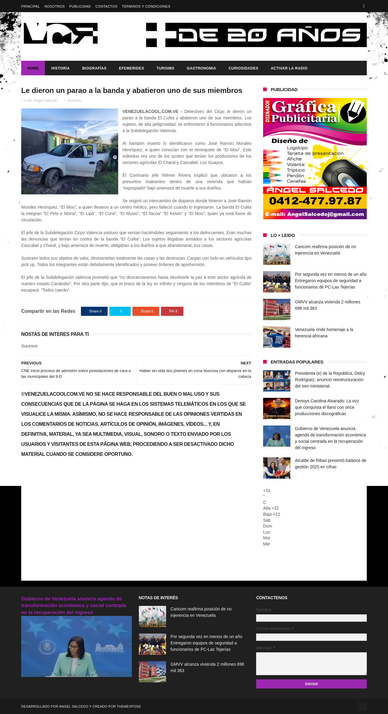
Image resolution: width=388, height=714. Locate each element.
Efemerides (131, 68)
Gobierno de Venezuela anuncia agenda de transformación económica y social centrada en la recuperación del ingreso (73, 605)
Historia (60, 68)
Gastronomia (201, 68)
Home (33, 68)
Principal (30, 6)
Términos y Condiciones (146, 6)
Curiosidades (243, 68)
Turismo (165, 68)
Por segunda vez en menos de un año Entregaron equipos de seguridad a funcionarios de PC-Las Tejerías (331, 280)
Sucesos (74, 100)
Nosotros (55, 6)
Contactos (106, 6)
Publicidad (80, 6)
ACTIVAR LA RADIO (289, 68)
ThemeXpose (129, 706)
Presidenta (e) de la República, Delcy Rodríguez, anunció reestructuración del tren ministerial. (330, 379)
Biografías (94, 68)
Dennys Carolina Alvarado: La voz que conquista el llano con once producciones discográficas (327, 407)
